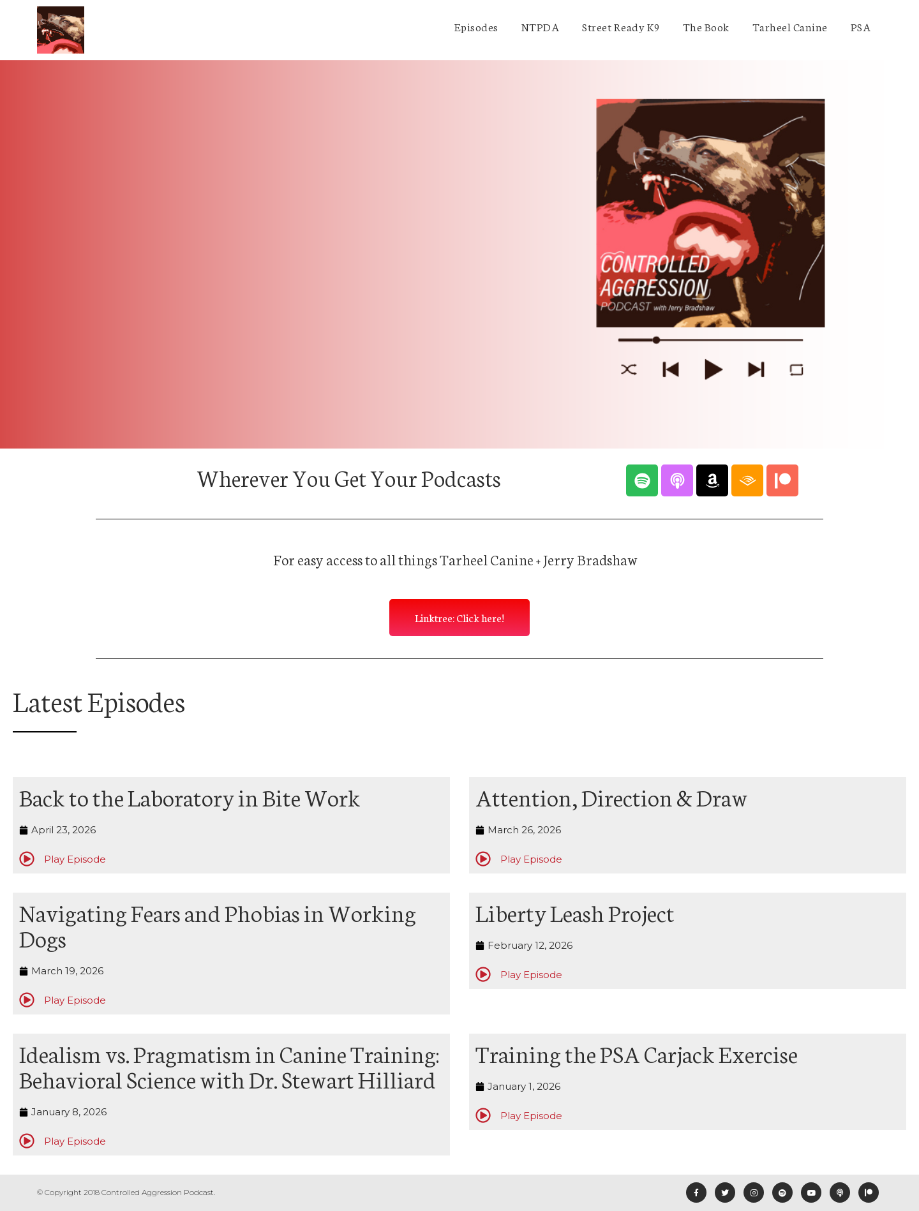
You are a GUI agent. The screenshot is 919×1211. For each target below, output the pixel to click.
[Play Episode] (26, 858)
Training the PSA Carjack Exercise (636, 1053)
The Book (706, 26)
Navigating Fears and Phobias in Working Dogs (217, 924)
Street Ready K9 (621, 26)
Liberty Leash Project (575, 912)
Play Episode (75, 859)
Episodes (476, 26)
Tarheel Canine (790, 26)
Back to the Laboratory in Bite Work (190, 796)
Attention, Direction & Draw (611, 796)
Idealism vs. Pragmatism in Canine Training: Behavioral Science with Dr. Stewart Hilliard (229, 1065)
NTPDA (540, 26)
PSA (861, 26)
